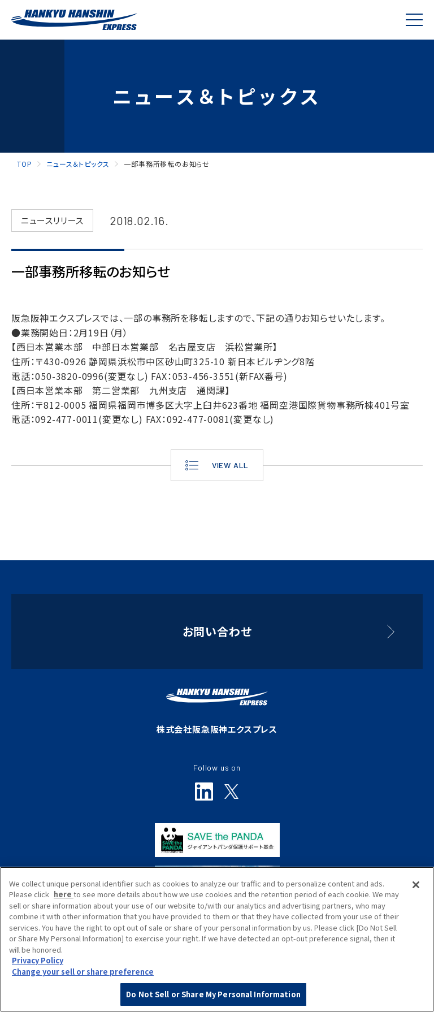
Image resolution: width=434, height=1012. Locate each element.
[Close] (415, 886)
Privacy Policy (37, 962)
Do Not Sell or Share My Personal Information (213, 996)
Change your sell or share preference (83, 973)
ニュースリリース (52, 220)
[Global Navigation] (414, 20)
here (63, 895)
